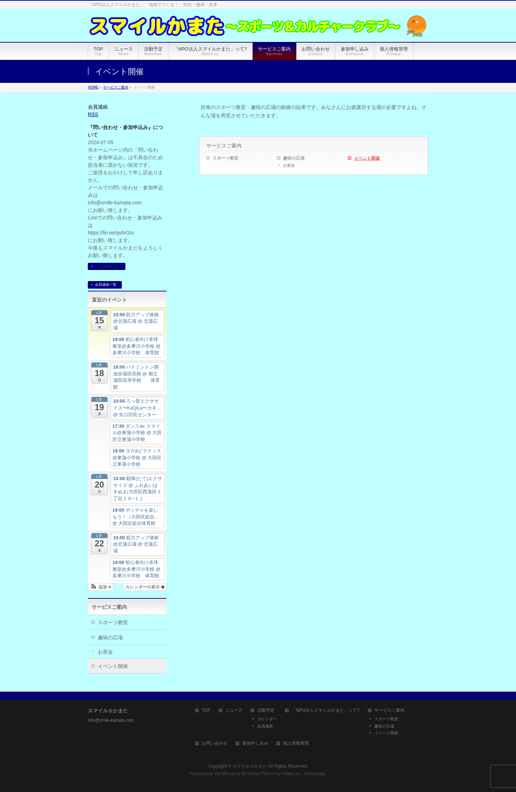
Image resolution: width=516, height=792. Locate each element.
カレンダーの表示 (144, 586)
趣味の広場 (294, 158)
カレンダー (267, 719)
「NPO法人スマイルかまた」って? (325, 710)
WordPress (225, 773)
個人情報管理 (296, 743)
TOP (206, 710)
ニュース (234, 710)
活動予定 (265, 710)
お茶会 (289, 165)
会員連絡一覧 (105, 284)
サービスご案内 (224, 145)
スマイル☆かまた (250, 766)
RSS (93, 114)
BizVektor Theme (258, 773)
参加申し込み (255, 743)
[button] (100, 587)
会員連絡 (265, 726)
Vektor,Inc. (292, 773)
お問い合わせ (215, 743)
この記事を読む (107, 266)
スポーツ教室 (225, 158)
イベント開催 (367, 158)
